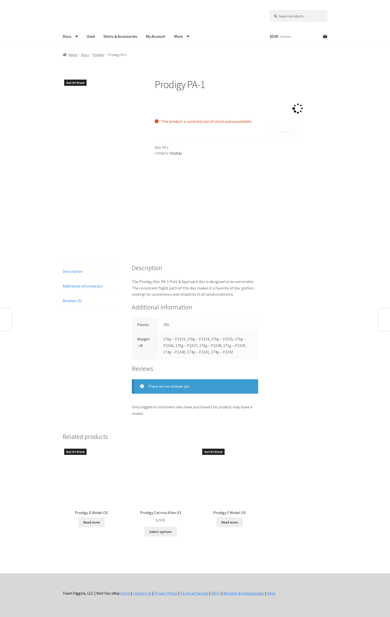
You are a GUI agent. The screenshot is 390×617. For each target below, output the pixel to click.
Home (73, 54)
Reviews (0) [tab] (72, 295)
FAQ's (216, 588)
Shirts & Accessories (120, 36)
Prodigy (98, 54)
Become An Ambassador (243, 588)
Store (125, 588)
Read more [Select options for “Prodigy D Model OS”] (91, 517)
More (178, 36)
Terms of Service (194, 588)
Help (271, 588)
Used (91, 36)
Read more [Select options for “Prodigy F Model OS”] (229, 517)
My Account (155, 36)
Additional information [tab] (82, 281)
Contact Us (142, 588)
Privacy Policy (166, 588)
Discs (67, 36)
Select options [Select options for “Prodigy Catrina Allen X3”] (160, 527)
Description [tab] (73, 266)
